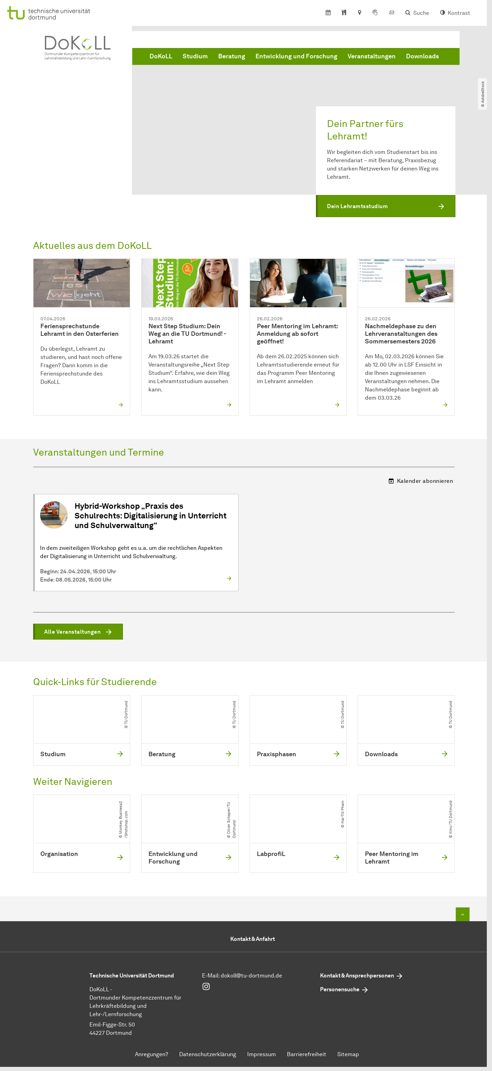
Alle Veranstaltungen (72, 632)
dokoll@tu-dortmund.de (251, 976)
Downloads (422, 56)
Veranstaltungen (372, 56)
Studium (195, 56)
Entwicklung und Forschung (296, 56)
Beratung (231, 56)
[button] (385, 206)
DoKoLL (160, 56)
